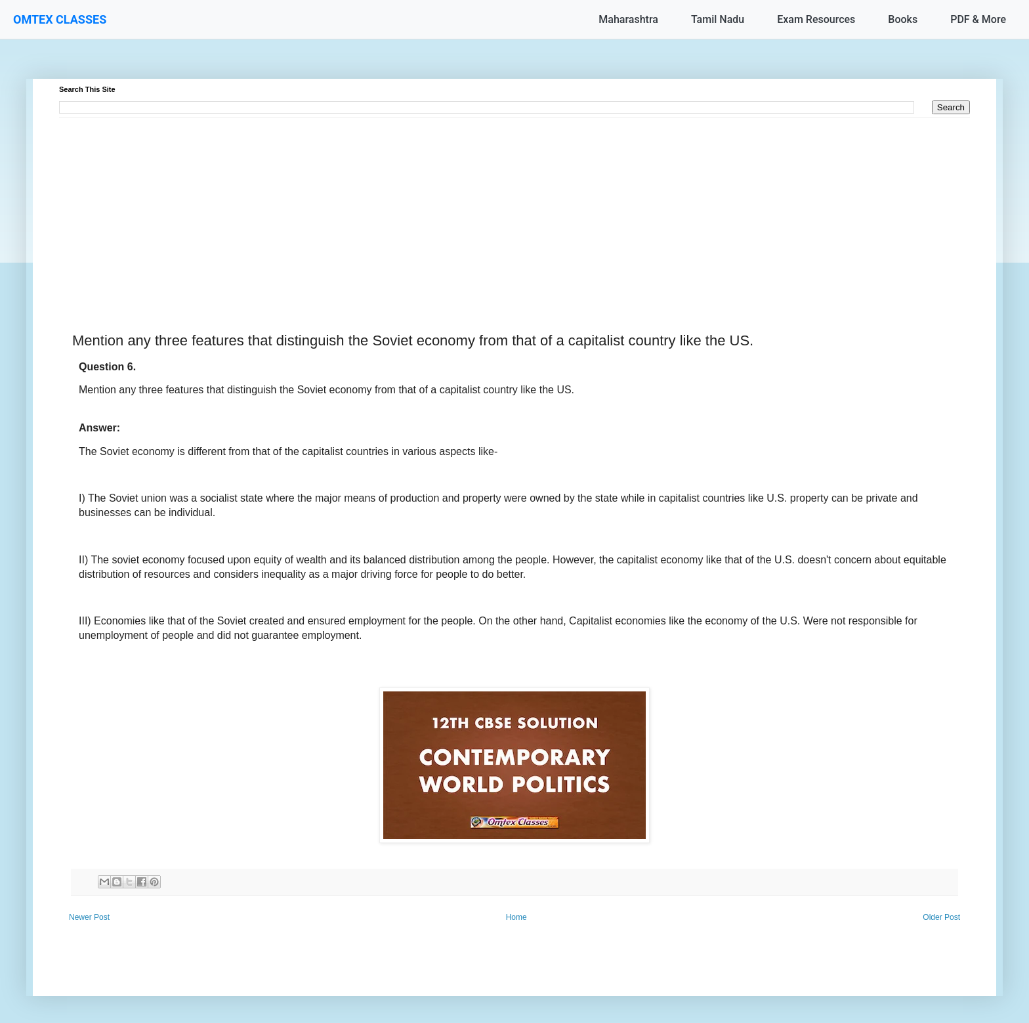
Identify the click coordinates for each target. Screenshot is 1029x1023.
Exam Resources (816, 19)
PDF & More (978, 19)
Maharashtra (628, 19)
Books (902, 19)
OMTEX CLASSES (59, 19)
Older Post (941, 917)
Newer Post (89, 917)
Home (516, 917)
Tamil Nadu (717, 19)
